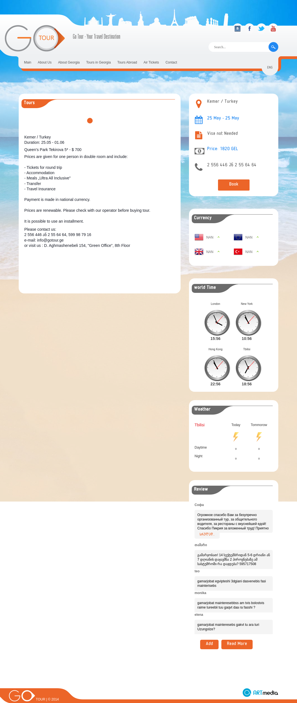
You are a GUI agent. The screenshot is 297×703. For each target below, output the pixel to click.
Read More (237, 635)
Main (27, 62)
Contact (171, 62)
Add (209, 635)
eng (270, 68)
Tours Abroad (127, 62)
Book (233, 185)
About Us (44, 62)
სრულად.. (207, 526)
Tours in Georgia (98, 62)
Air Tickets (151, 62)
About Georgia (69, 62)
